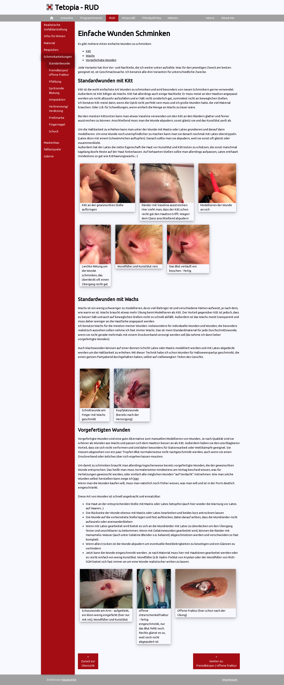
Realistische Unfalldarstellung (55, 27)
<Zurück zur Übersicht (88, 661)
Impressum (229, 679)
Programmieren (91, 18)
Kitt (88, 51)
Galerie (49, 156)
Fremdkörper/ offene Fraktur (59, 72)
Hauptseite (68, 679)
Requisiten (51, 49)
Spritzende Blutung (56, 90)
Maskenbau (51, 142)
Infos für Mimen (54, 36)
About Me (227, 18)
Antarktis (67, 18)
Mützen (173, 18)
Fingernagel (57, 124)
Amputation (57, 99)
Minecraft (128, 18)
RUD (112, 18)
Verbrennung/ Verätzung (58, 109)
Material (49, 43)
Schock (53, 131)
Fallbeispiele (52, 149)
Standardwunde (59, 63)
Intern (210, 18)
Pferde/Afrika (151, 18)
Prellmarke (56, 117)
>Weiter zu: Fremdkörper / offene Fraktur (216, 661)
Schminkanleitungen (58, 56)
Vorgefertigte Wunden (101, 60)
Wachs (90, 55)
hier (136, 478)
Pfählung (55, 81)
